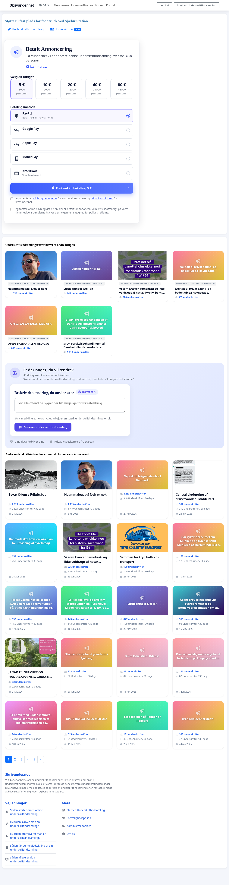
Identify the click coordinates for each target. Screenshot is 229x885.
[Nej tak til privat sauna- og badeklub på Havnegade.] (198, 276)
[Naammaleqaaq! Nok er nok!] (31, 274)
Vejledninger (16, 803)
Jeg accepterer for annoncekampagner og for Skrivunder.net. (66, 200)
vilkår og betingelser (45, 198)
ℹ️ (47, 283)
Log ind (164, 5)
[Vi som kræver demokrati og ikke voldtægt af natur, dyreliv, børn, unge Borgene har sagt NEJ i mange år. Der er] (142, 276)
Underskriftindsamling (25, 29)
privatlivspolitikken (102, 198)
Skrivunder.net (22, 5)
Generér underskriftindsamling (43, 427)
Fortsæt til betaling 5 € (74, 188)
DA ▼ (44, 5)
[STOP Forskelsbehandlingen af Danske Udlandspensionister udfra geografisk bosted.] (86, 331)
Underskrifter (65, 29)
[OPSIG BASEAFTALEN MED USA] (31, 329)
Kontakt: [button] (112, 5)
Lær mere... (36, 67)
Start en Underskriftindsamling (196, 5)
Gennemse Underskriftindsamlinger (78, 5)
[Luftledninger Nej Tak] (86, 274)
